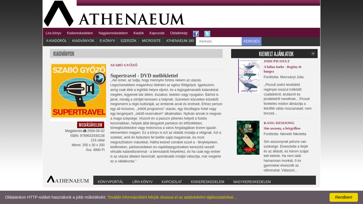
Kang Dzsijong (279, 123)
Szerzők (129, 41)
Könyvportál (110, 182)
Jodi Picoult (277, 61)
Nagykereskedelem (113, 33)
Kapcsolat (156, 33)
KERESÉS (252, 41)
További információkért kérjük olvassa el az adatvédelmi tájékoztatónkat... (172, 197)
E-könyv (107, 41)
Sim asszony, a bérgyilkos (282, 128)
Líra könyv (53, 33)
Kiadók (138, 33)
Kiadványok (83, 41)
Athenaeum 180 (180, 41)
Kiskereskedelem (80, 33)
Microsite (151, 41)
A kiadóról (56, 41)
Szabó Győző (124, 65)
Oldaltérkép (178, 33)
